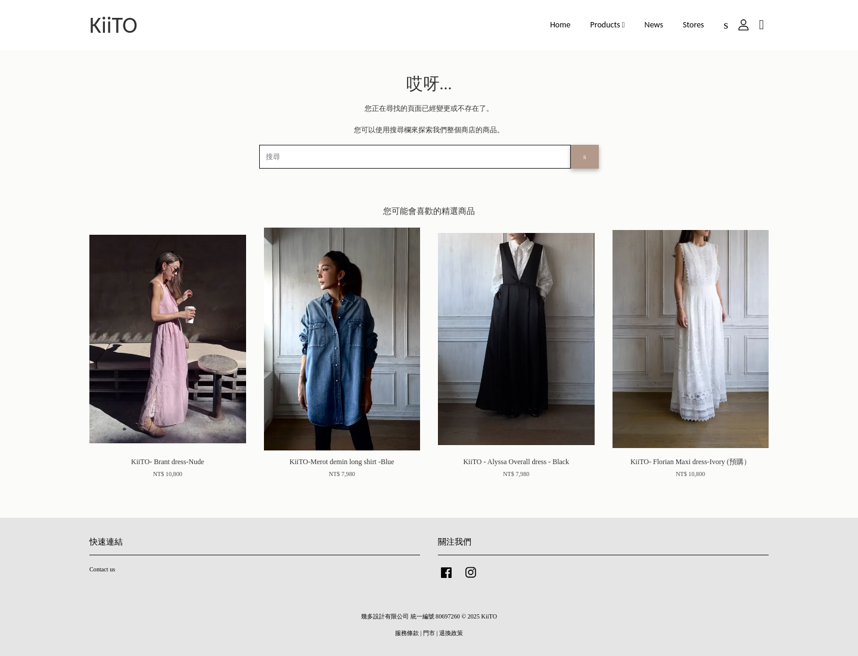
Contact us (102, 569)
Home (560, 25)
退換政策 (451, 633)
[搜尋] (415, 157)
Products (607, 25)
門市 (429, 633)
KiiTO (113, 25)
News (654, 25)
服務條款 (407, 633)
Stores (693, 25)
